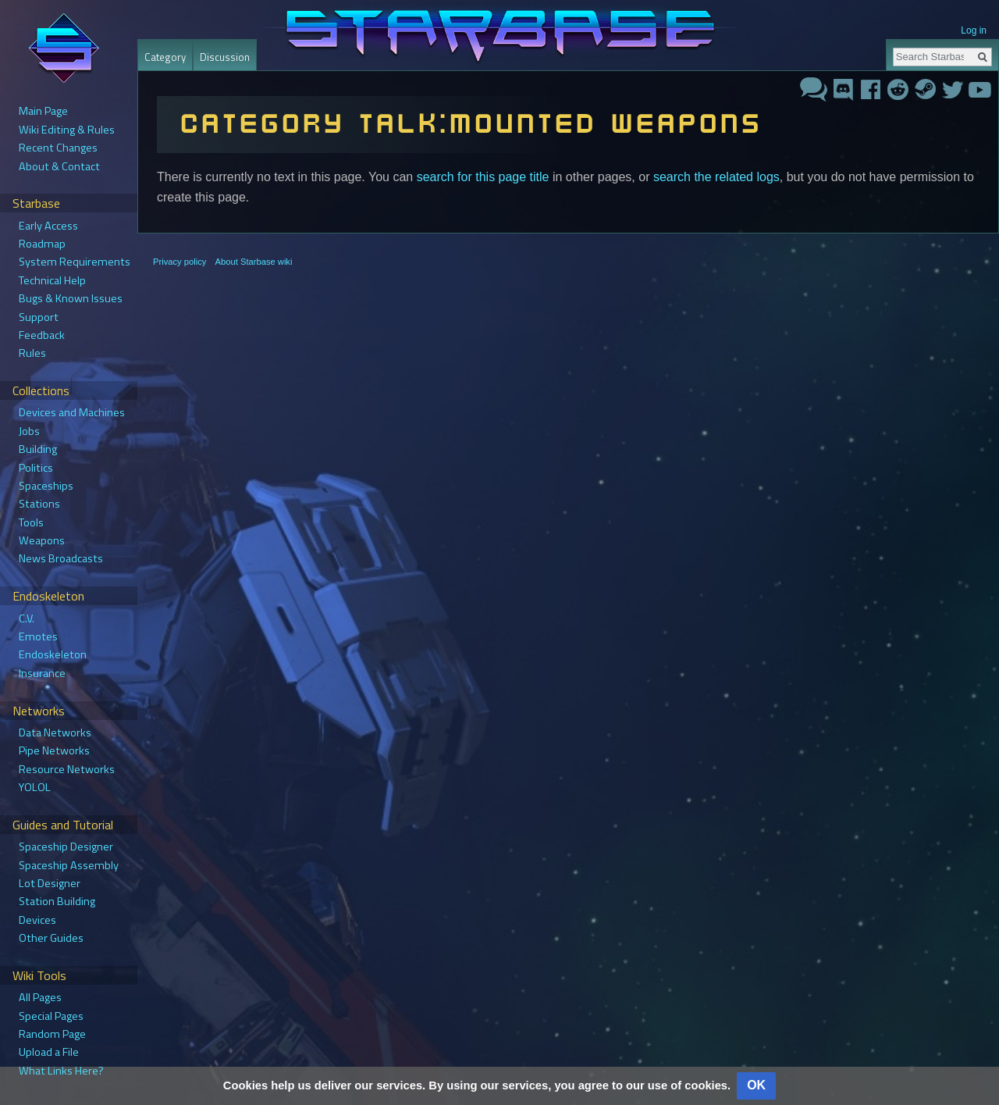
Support (39, 317)
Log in (974, 30)
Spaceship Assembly (69, 865)
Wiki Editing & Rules (67, 129)
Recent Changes (58, 147)
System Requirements (74, 261)
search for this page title (483, 177)
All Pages (40, 997)
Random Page (52, 1034)
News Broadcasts (61, 558)
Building (38, 449)
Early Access (48, 225)
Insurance (42, 673)
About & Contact (59, 166)
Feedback (42, 335)
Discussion (225, 57)
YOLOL (35, 787)
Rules (32, 353)
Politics (36, 467)
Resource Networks (67, 769)
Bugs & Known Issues (71, 298)
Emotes (38, 636)
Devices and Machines (72, 412)
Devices (37, 920)
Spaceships (46, 485)
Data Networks (55, 732)
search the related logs (716, 177)
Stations (39, 503)
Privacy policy (179, 261)
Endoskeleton (53, 654)
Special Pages (51, 1016)
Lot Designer (49, 883)
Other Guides (51, 937)
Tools (31, 522)
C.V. (26, 618)
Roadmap (42, 243)
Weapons (42, 540)
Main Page (43, 110)
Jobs (29, 431)
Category (165, 57)
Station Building (57, 901)
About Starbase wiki (254, 261)
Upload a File (49, 1051)
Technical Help (52, 280)
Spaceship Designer (66, 846)
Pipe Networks (54, 750)
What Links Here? (61, 1070)
